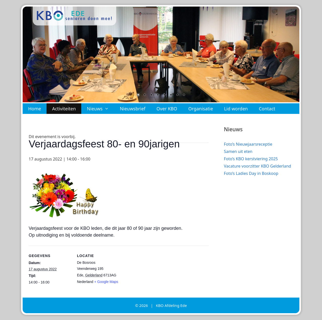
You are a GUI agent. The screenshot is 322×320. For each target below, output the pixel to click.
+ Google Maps (106, 282)
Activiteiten (64, 109)
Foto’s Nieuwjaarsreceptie (248, 144)
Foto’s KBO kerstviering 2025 (251, 159)
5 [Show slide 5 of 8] (164, 95)
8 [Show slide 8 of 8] (184, 95)
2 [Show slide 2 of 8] (144, 95)
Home (34, 109)
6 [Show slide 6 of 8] (171, 95)
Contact (267, 109)
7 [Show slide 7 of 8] (177, 95)
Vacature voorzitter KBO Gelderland (257, 166)
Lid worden (236, 109)
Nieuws (100, 108)
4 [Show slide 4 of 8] (157, 95)
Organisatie (200, 109)
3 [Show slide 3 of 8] (151, 95)
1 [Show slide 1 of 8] (138, 95)
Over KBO (166, 109)
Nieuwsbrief (132, 109)
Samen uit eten (238, 151)
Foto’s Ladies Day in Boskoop (251, 173)
